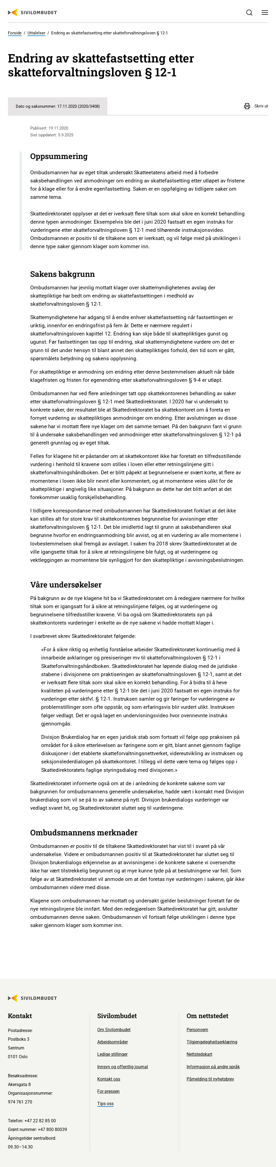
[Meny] (264, 12)
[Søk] (249, 12)
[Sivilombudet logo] (32, 12)
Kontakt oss (108, 1079)
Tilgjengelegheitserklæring (212, 1042)
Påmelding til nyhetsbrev (210, 1079)
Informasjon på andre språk (213, 1066)
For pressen (108, 1091)
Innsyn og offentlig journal (122, 1066)
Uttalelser (36, 33)
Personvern (197, 1029)
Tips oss (105, 1103)
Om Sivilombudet (114, 1029)
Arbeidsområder (112, 1042)
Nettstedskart (199, 1054)
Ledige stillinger (112, 1054)
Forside (15, 33)
